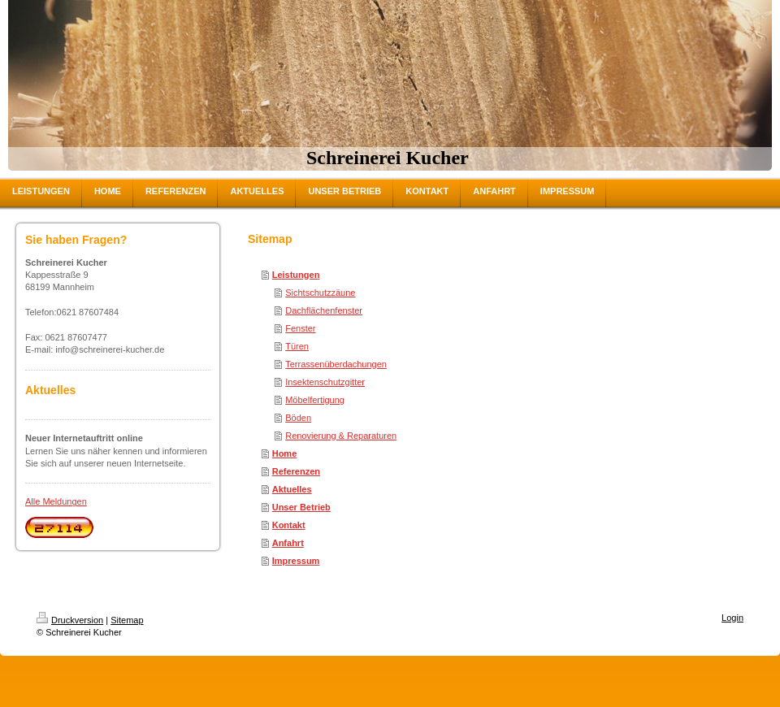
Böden (298, 418)
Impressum (296, 561)
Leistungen (296, 275)
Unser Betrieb (301, 507)
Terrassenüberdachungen (336, 364)
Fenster (300, 328)
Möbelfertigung (314, 400)
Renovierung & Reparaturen (340, 435)
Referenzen (296, 471)
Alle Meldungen (56, 501)
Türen (297, 346)
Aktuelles (292, 489)
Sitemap (126, 620)
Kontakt (289, 525)
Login (732, 617)
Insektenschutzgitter (325, 382)
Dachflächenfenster (323, 310)
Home (284, 453)
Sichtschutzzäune (320, 292)
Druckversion (70, 620)
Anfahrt (288, 543)
